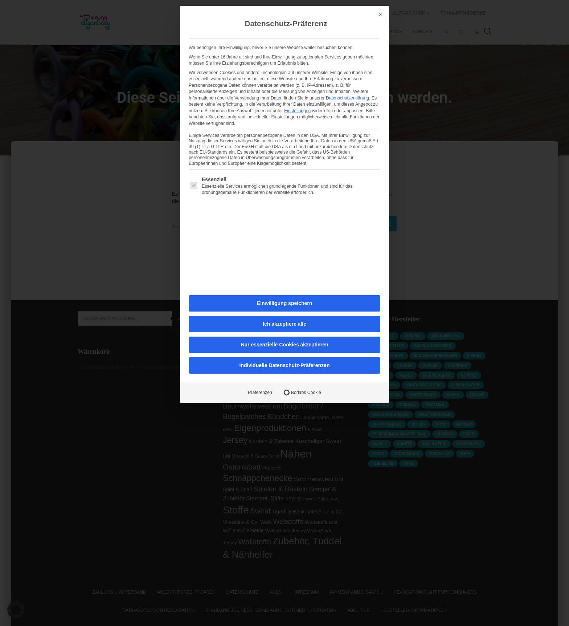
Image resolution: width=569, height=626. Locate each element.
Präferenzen (260, 246)
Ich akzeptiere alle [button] (284, 177)
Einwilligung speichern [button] (284, 157)
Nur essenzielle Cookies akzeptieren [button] (284, 198)
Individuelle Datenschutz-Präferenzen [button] (285, 219)
